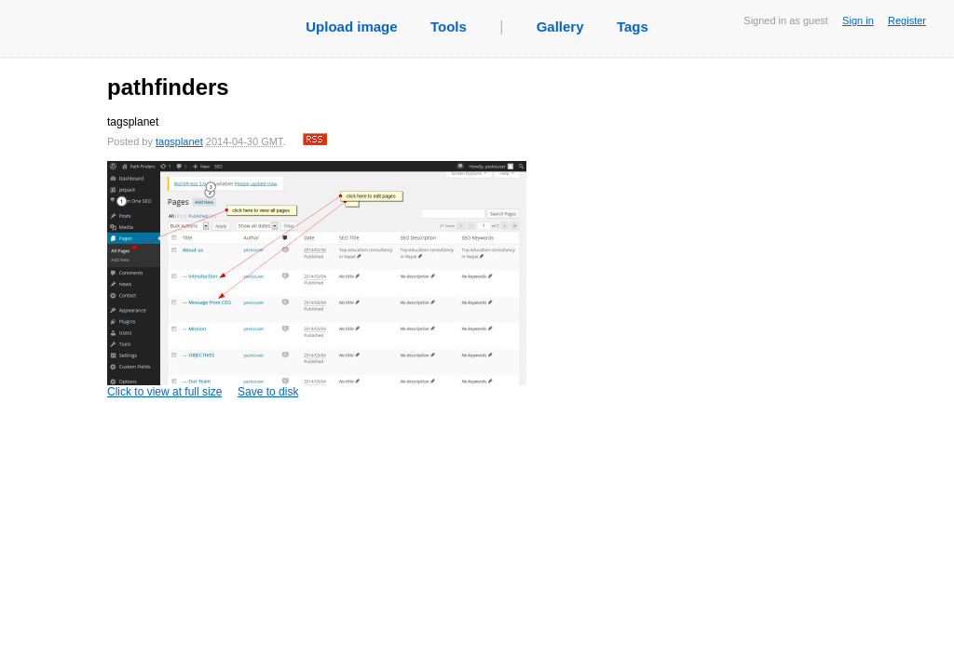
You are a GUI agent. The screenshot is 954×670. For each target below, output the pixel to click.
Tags (632, 26)
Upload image (351, 26)
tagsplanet (179, 141)
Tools (448, 26)
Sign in (858, 20)
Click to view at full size (316, 279)
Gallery (560, 26)
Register (907, 20)
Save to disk (268, 391)
